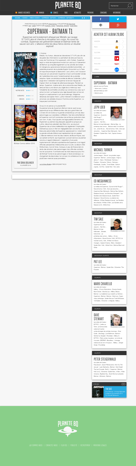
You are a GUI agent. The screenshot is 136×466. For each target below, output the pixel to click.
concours (103, 13)
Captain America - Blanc (107, 243)
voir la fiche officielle (45, 164)
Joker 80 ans (101, 129)
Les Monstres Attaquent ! (112, 193)
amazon (106, 41)
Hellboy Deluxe (115, 291)
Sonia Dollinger (27, 163)
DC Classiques (71, 24)
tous (65, 13)
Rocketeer (110, 336)
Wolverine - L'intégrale (107, 301)
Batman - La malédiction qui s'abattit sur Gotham (108, 294)
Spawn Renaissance (108, 365)
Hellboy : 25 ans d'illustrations (102, 289)
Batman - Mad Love (112, 296)
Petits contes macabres (107, 338)
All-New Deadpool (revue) (107, 200)
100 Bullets (97, 301)
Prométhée (101, 345)
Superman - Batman (105, 83)
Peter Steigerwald (105, 359)
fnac (106, 47)
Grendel (103, 231)
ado (30, 26)
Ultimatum (102, 376)
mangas (40, 13)
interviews (117, 13)
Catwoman (97, 234)
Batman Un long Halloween (102, 124)
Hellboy (117, 301)
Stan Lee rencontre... (113, 189)
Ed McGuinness (102, 181)
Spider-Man (110, 267)
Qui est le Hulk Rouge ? (116, 186)
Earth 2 (107, 369)
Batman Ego (114, 124)
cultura (106, 53)
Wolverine (103, 162)
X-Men (118, 371)
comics (54, 13)
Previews (90, 13)
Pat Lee (98, 262)
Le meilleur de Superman (101, 186)
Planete (68, 5)
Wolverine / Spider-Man (108, 371)
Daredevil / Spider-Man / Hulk (102, 133)
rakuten (106, 64)
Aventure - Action (50, 26)
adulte (34, 26)
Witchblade (97, 164)
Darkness (115, 162)
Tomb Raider (110, 164)
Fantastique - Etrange (62, 26)
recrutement (85, 445)
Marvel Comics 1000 (112, 129)
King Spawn (97, 365)
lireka (106, 69)
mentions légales (100, 445)
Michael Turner (103, 150)
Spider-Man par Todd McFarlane (114, 298)
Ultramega (101, 333)
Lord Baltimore (109, 333)
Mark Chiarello (103, 284)
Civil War (101, 167)
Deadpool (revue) (99, 193)
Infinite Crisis (106, 205)
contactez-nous (52, 445)
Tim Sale (98, 219)
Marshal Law (106, 291)
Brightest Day (104, 374)
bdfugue (106, 58)
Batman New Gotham (117, 191)
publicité (73, 445)
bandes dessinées (22, 13)
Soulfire (103, 164)
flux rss (64, 445)
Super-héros (73, 26)
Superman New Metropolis (109, 131)
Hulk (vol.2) (97, 371)
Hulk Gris (103, 122)
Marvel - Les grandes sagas (112, 155)
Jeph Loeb (99, 107)
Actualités (77, 13)
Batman (108, 376)
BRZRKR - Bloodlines (106, 340)
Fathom (109, 162)
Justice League (98, 155)
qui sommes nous (35, 445)
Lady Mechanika (104, 367)
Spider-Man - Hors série (112, 167)
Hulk (119, 131)
